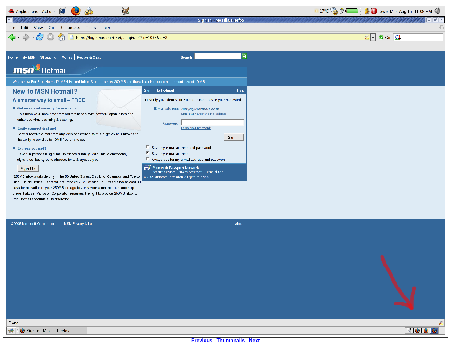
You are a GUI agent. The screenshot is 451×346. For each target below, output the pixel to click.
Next (254, 340)
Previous (202, 340)
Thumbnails (231, 340)
